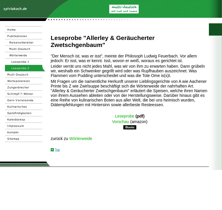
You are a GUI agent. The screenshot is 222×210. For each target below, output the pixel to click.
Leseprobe (124, 116)
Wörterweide (80, 138)
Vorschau (120, 121)
